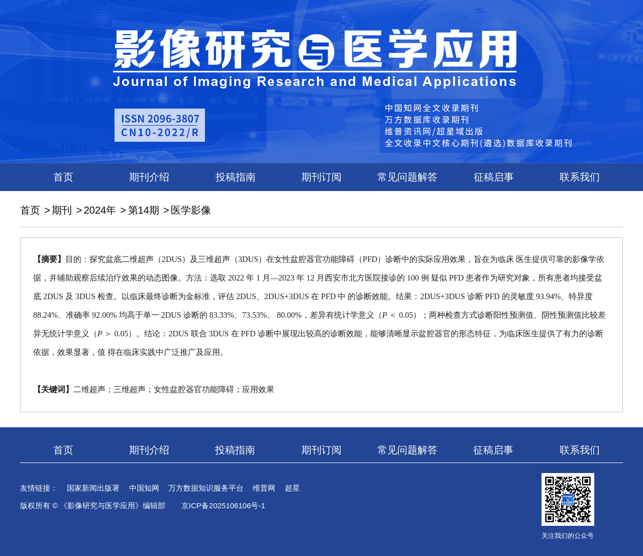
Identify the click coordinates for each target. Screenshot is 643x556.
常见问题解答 (407, 176)
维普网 (264, 488)
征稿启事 (494, 176)
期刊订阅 (321, 176)
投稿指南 (236, 176)
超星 (292, 488)
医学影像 (191, 210)
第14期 (143, 210)
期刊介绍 (149, 176)
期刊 (62, 210)
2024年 (100, 210)
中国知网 (144, 488)
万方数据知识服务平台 (206, 488)
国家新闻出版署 (93, 488)
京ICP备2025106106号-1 (223, 505)
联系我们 (580, 176)
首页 (63, 176)
